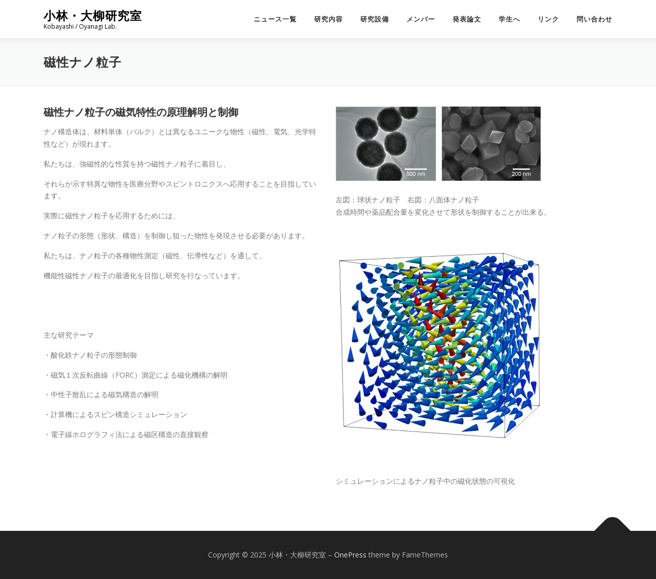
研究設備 (374, 19)
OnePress (350, 555)
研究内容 (328, 19)
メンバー (420, 19)
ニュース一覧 (275, 19)
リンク (548, 19)
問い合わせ (594, 19)
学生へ (509, 19)
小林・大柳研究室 (93, 16)
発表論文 (467, 19)
